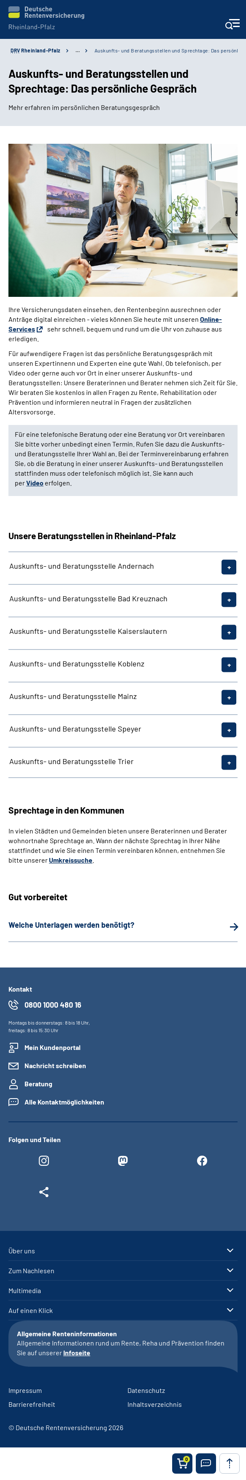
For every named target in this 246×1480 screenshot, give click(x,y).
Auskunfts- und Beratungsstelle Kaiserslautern (88, 631)
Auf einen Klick (30, 1310)
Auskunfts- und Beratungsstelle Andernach (81, 566)
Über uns (21, 1250)
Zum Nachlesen (31, 1270)
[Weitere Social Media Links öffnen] (43, 1194)
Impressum (25, 1390)
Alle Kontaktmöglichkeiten (64, 1102)
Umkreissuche (70, 860)
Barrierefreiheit (31, 1404)
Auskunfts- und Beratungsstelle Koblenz (76, 663)
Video (34, 483)
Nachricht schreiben (55, 1065)
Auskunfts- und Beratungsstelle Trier (71, 761)
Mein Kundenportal (52, 1047)
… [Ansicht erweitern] (78, 50)
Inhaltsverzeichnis (154, 1404)
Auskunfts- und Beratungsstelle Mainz (73, 696)
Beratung (38, 1084)
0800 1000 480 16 (52, 1004)
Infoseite (76, 1352)
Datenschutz (146, 1390)
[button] (206, 1463)
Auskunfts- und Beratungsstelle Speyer (75, 728)
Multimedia (24, 1290)
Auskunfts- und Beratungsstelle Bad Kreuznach (88, 598)
